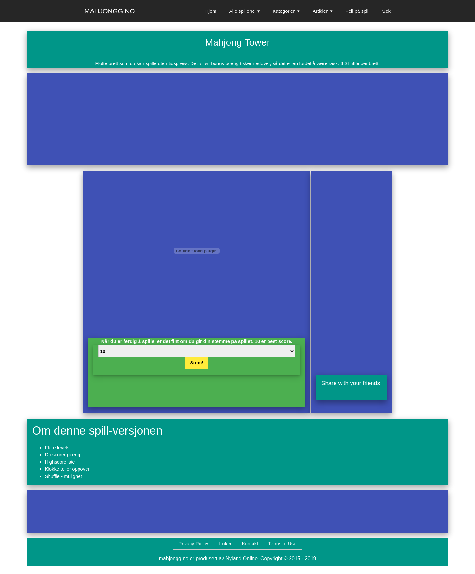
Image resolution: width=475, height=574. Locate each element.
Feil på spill (357, 11)
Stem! (197, 362)
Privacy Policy (193, 543)
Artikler (320, 11)
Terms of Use (282, 543)
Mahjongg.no (109, 11)
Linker (225, 543)
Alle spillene (242, 11)
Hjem (210, 11)
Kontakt (250, 543)
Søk (386, 11)
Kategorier (284, 11)
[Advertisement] (223, 119)
